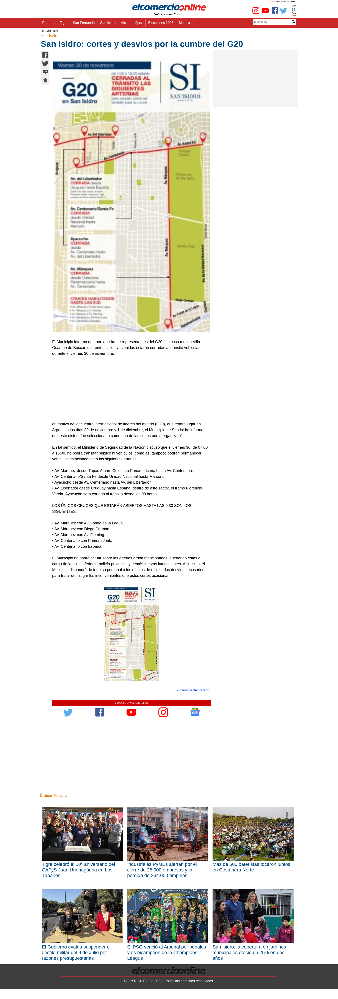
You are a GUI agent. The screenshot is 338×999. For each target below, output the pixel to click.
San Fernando (84, 23)
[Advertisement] (129, 389)
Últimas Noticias (53, 795)
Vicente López (132, 23)
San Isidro (108, 23)
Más (185, 23)
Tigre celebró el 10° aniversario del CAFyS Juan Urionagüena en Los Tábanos (78, 870)
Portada (48, 23)
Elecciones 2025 (160, 23)
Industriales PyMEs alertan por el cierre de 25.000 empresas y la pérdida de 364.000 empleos (162, 870)
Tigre (63, 23)
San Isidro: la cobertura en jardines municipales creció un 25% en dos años (249, 952)
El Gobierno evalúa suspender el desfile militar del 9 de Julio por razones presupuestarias (76, 952)
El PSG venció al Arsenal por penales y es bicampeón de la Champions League (166, 952)
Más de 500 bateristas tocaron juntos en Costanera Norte (251, 867)
